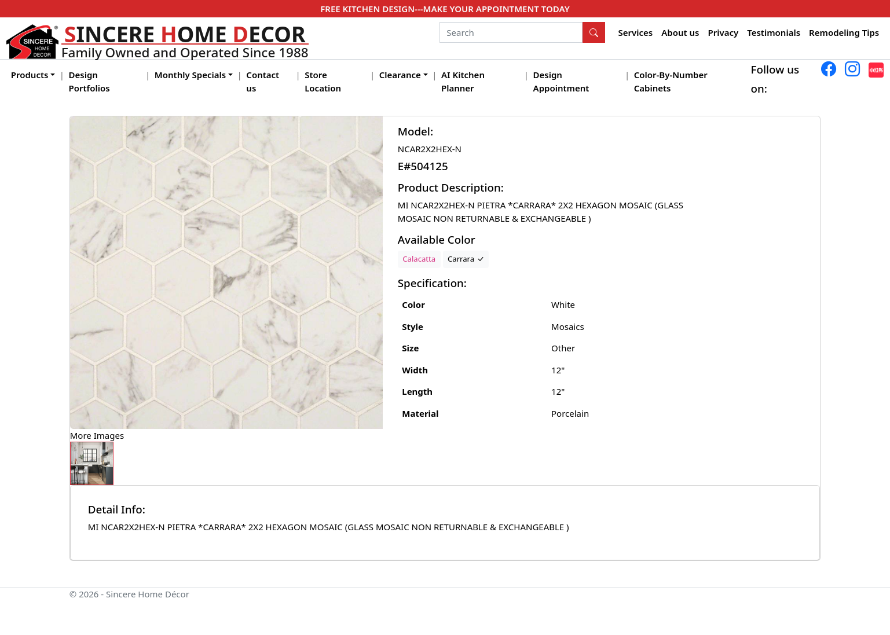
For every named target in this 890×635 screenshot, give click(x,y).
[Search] (511, 32)
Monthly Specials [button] (190, 74)
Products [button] (30, 74)
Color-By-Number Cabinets (671, 81)
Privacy (723, 32)
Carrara (466, 259)
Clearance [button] (400, 74)
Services (635, 32)
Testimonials (773, 32)
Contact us (262, 81)
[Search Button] (594, 32)
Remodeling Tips (844, 32)
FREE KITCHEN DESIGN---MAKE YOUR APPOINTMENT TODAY (444, 8)
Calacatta (418, 259)
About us (680, 32)
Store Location (323, 81)
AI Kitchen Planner (463, 81)
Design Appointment (561, 81)
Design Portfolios (89, 81)
